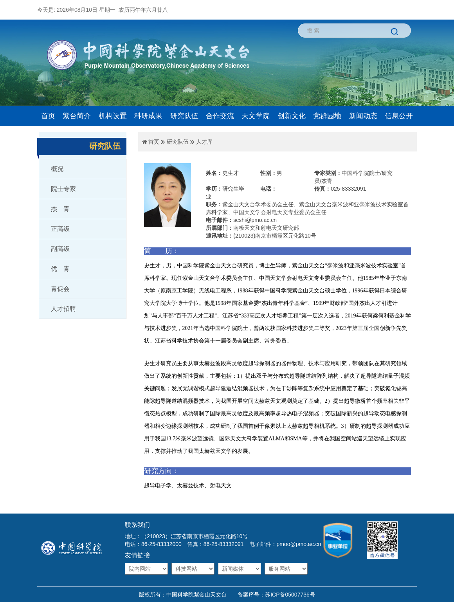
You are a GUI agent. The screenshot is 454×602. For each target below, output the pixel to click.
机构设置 (113, 116)
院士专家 (63, 189)
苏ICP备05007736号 (290, 594)
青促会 (60, 288)
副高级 (60, 248)
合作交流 (220, 116)
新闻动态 (363, 116)
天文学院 (255, 116)
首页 (48, 116)
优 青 (60, 268)
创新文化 (291, 116)
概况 (57, 169)
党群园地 (327, 116)
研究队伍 (184, 116)
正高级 (60, 228)
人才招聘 (63, 308)
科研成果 (148, 116)
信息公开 (399, 116)
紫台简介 (77, 116)
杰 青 (60, 208)
